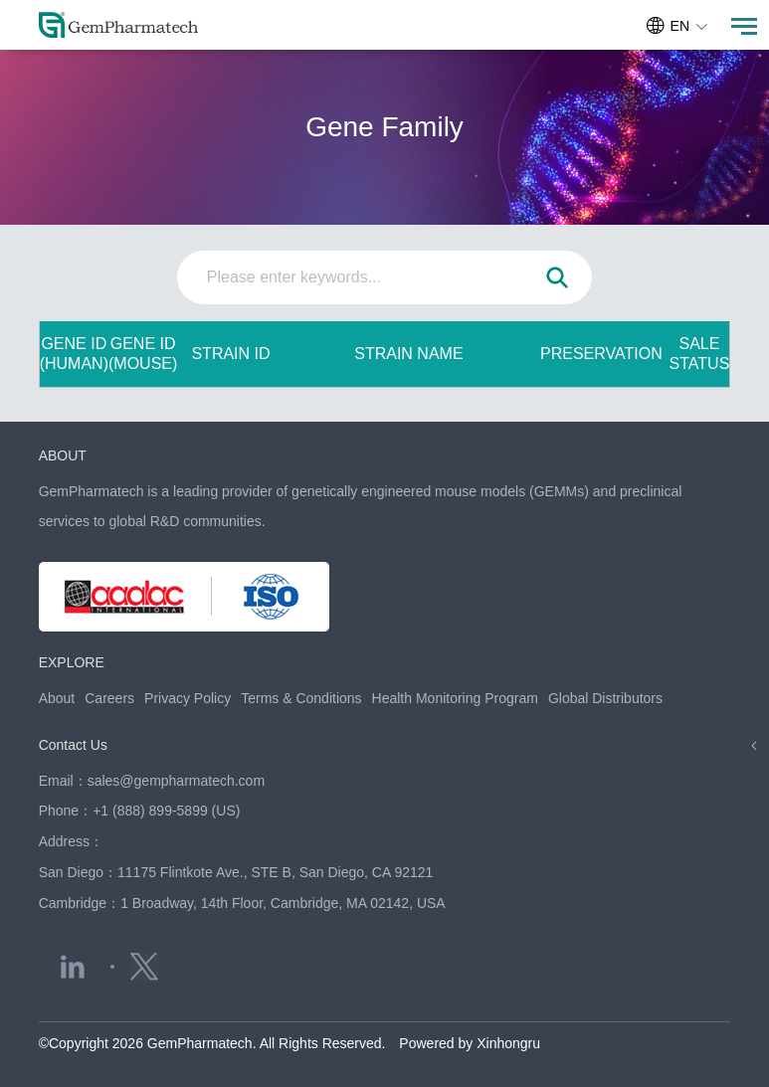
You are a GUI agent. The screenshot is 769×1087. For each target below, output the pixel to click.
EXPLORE (71, 662)
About (57, 698)
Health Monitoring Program (455, 698)
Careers (109, 698)
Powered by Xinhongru (469, 1043)
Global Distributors (605, 698)
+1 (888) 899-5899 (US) (166, 810)
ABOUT (63, 455)
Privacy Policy (187, 698)
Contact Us (73, 745)
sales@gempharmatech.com (176, 781)
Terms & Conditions (301, 698)
